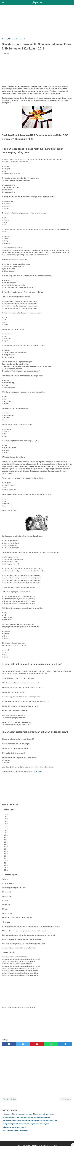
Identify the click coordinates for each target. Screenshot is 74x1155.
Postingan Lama (66, 1099)
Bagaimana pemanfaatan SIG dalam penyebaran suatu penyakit (26, 1124)
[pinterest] (37, 1044)
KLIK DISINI (38, 772)
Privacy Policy (26, 1145)
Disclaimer (35, 1145)
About (56, 1145)
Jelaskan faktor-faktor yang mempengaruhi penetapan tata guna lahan (29, 1114)
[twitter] (23, 1044)
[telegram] (65, 1044)
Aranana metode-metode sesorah (16, 1130)
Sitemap (49, 1145)
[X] (72, 1144)
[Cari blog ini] (71, 2)
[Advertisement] (37, 21)
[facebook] (9, 1044)
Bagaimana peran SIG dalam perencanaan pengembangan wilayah (27, 1117)
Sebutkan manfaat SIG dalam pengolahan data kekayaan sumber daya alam (30, 1120)
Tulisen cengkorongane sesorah (15, 1127)
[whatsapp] (51, 1044)
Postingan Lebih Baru (9, 1099)
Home (18, 1145)
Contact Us (42, 1145)
